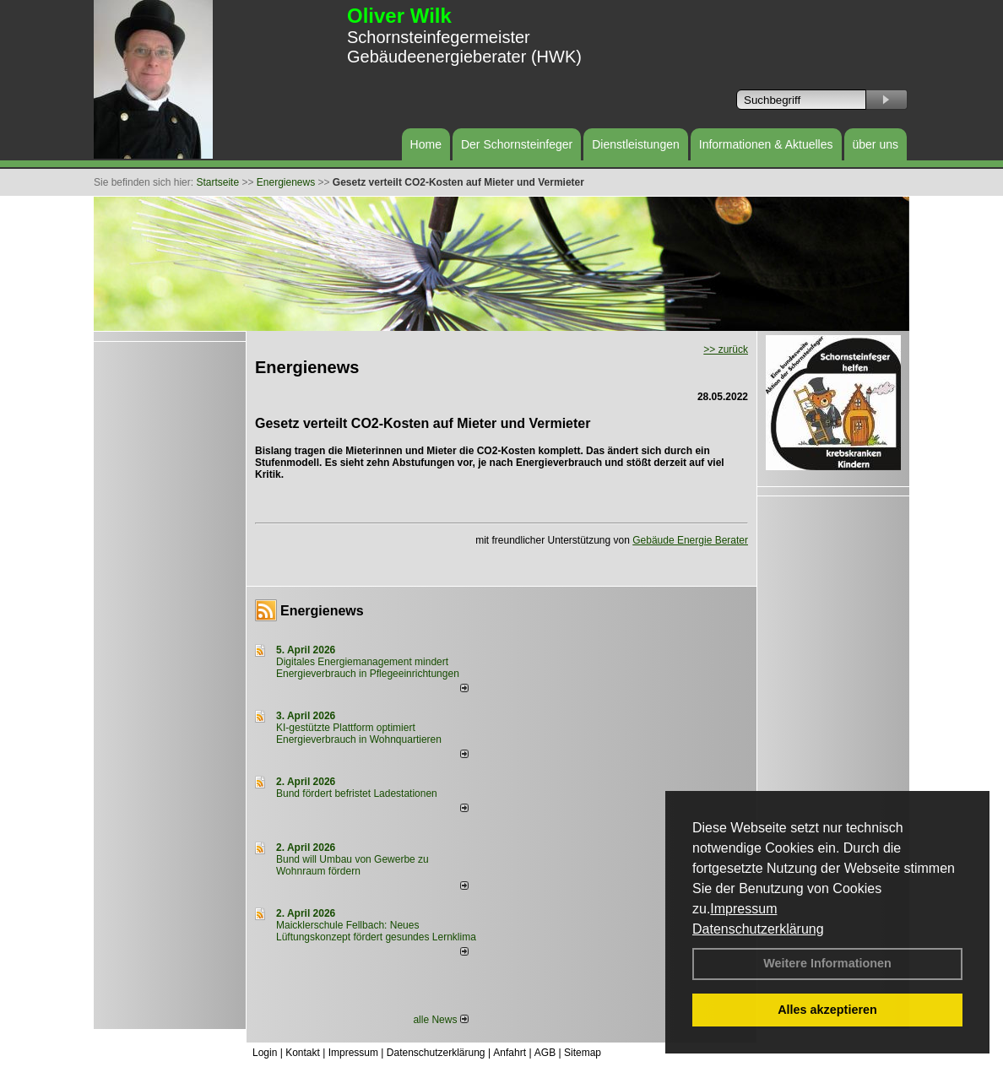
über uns (875, 144)
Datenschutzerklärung (758, 929)
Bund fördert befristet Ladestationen (356, 793)
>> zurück (725, 349)
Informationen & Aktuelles (766, 144)
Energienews (322, 611)
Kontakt (302, 1053)
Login (264, 1053)
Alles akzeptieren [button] (827, 1009)
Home (426, 144)
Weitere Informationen (827, 963)
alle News (440, 1020)
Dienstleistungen (636, 144)
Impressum (743, 909)
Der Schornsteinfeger (516, 144)
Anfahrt (509, 1053)
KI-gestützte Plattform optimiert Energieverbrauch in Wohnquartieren (359, 733)
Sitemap (582, 1053)
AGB (545, 1053)
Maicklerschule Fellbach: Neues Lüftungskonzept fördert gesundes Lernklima (376, 931)
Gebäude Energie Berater (690, 540)
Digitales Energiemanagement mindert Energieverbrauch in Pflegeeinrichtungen (367, 668)
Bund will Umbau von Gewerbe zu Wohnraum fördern (352, 865)
